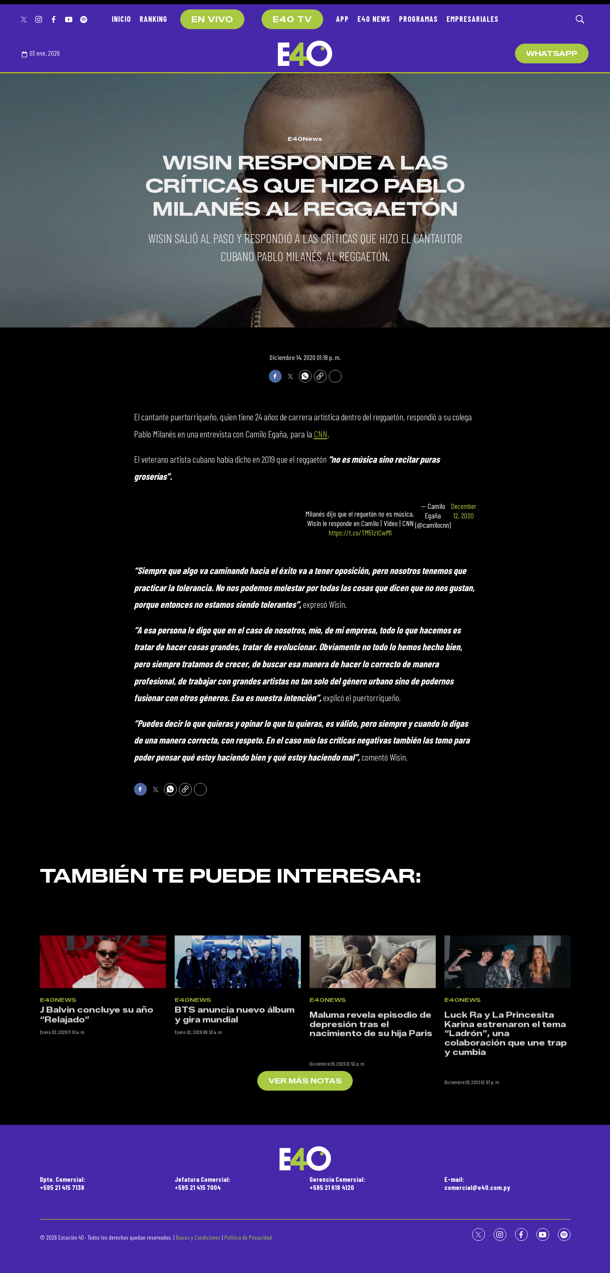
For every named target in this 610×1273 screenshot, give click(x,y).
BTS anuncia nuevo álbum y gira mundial (235, 1090)
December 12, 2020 (463, 511)
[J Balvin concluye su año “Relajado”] (103, 1037)
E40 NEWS (373, 19)
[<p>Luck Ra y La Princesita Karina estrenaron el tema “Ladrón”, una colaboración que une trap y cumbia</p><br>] (507, 1037)
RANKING (153, 19)
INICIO (121, 19)
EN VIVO (212, 19)
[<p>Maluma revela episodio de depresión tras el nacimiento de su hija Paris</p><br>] (372, 1037)
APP (342, 19)
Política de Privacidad (248, 1237)
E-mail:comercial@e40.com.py (477, 1183)
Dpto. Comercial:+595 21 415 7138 (62, 1183)
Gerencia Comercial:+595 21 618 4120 (337, 1183)
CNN (320, 433)
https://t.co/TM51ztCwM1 (360, 532)
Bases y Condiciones (198, 1237)
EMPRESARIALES (472, 19)
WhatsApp (551, 54)
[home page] (305, 53)
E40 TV (292, 19)
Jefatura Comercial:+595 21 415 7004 (202, 1183)
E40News (305, 138)
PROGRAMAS (418, 19)
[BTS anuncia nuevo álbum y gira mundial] (238, 1037)
